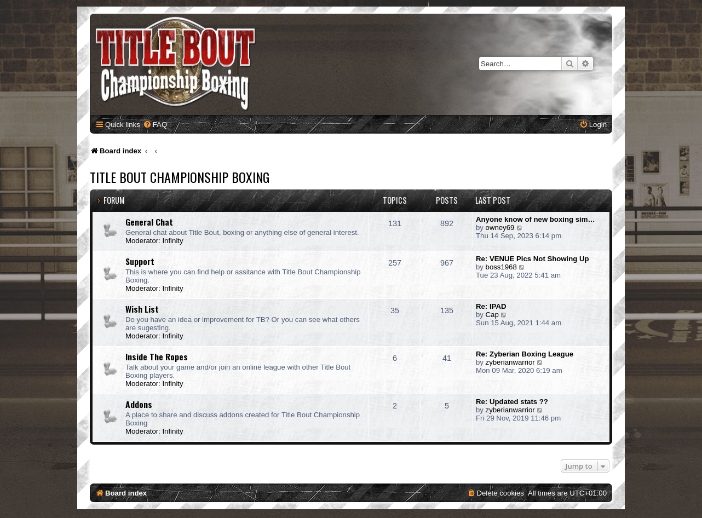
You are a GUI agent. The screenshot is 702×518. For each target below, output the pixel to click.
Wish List (142, 308)
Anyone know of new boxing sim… (535, 219)
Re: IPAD (491, 306)
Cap (492, 314)
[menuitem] (155, 125)
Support (139, 261)
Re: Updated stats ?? (512, 402)
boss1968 (501, 267)
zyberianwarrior (510, 362)
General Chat (149, 221)
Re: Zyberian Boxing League (524, 354)
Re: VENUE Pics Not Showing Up (532, 259)
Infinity (172, 241)
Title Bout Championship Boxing (179, 177)
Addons (138, 404)
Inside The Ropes (156, 356)
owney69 (500, 227)
